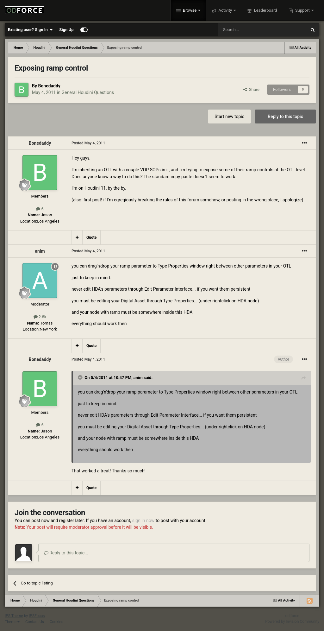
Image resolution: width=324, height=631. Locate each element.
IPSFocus (37, 616)
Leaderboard (265, 10)
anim (40, 251)
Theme (12, 622)
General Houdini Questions (88, 92)
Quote (91, 237)
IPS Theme (14, 616)
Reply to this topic (285, 116)
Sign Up (66, 29)
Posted (88, 143)
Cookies (56, 622)
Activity (225, 10)
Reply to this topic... (66, 552)
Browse (190, 10)
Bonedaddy (49, 85)
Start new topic (229, 116)
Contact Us (34, 622)
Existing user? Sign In (30, 29)
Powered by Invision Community (292, 621)
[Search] (247, 29)
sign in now (143, 520)
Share (251, 89)
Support (302, 10)
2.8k (40, 316)
